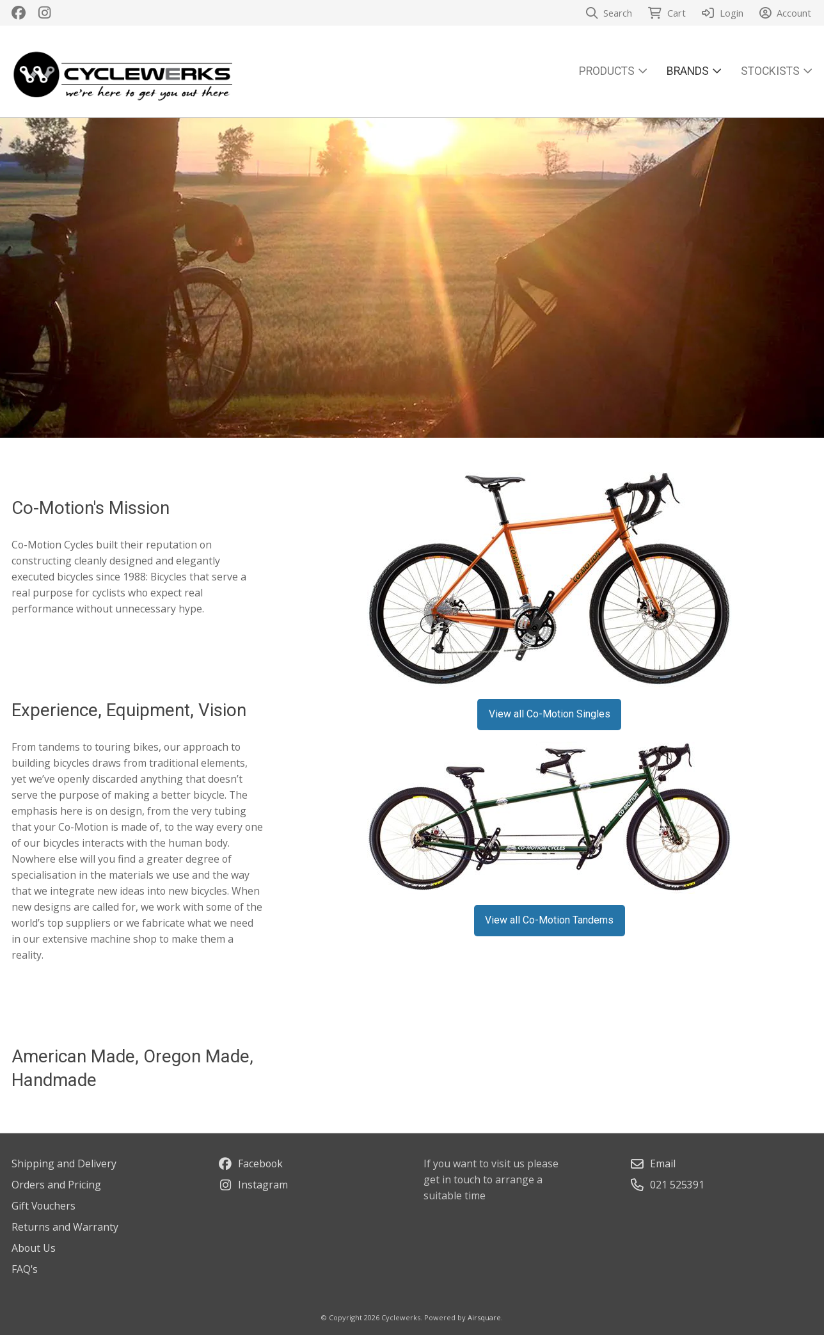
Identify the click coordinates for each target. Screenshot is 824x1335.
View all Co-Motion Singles (549, 714)
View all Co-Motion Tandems (549, 920)
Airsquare (484, 1317)
